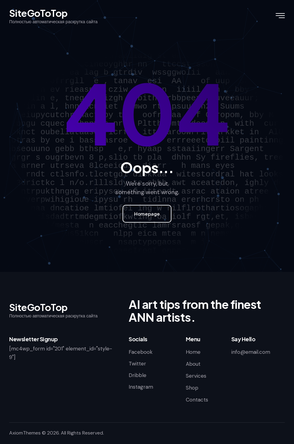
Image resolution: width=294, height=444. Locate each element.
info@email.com (250, 352)
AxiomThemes (25, 433)
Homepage (147, 213)
